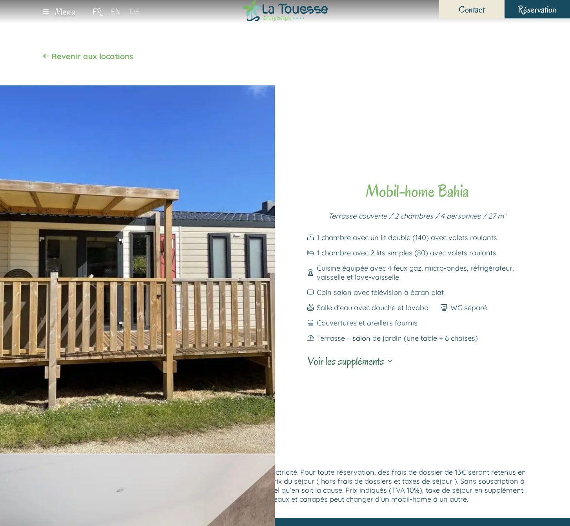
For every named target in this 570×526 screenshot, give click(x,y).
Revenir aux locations (88, 56)
